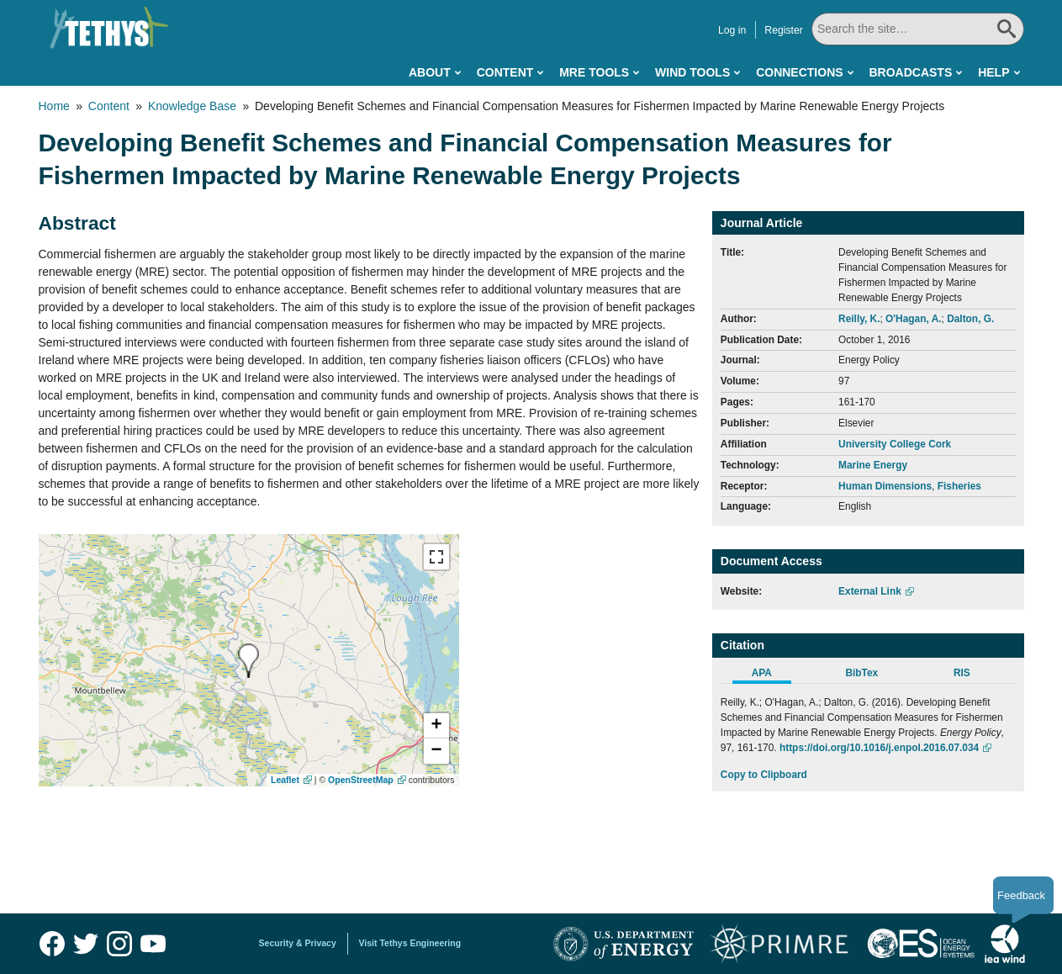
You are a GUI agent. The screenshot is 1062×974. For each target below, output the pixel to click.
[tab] (771, 675)
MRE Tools (594, 72)
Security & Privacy (297, 943)
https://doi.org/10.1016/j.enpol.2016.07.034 (879, 748)
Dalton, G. (970, 319)
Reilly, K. (859, 319)
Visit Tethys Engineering (410, 943)
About (430, 72)
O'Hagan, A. (913, 319)
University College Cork (894, 444)
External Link (869, 591)
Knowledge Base (192, 106)
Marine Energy (872, 465)
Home (54, 106)
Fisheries (959, 486)
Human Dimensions (885, 486)
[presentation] (248, 660)
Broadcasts (910, 72)
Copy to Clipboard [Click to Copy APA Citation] (764, 775)
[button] (436, 725)
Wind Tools (692, 72)
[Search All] (917, 29)
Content (505, 72)
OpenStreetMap (361, 780)
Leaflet (285, 780)
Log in (732, 30)
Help (993, 72)
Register (783, 30)
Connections (799, 72)
